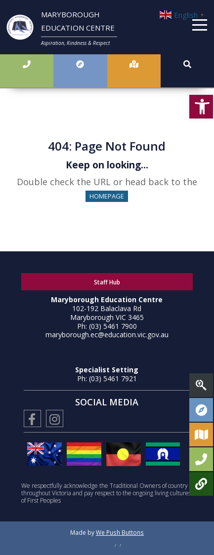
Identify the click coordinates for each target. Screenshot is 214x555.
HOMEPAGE (106, 196)
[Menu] (199, 26)
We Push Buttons (120, 532)
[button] (201, 107)
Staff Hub (107, 282)
